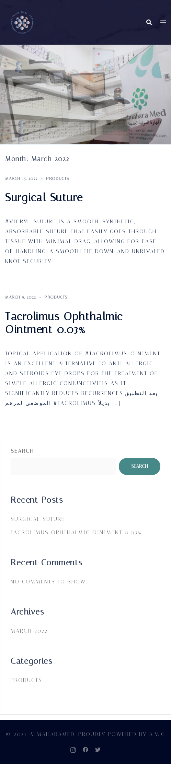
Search (22, 451)
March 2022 (29, 631)
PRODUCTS (57, 178)
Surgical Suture (44, 197)
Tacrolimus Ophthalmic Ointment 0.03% (64, 323)
